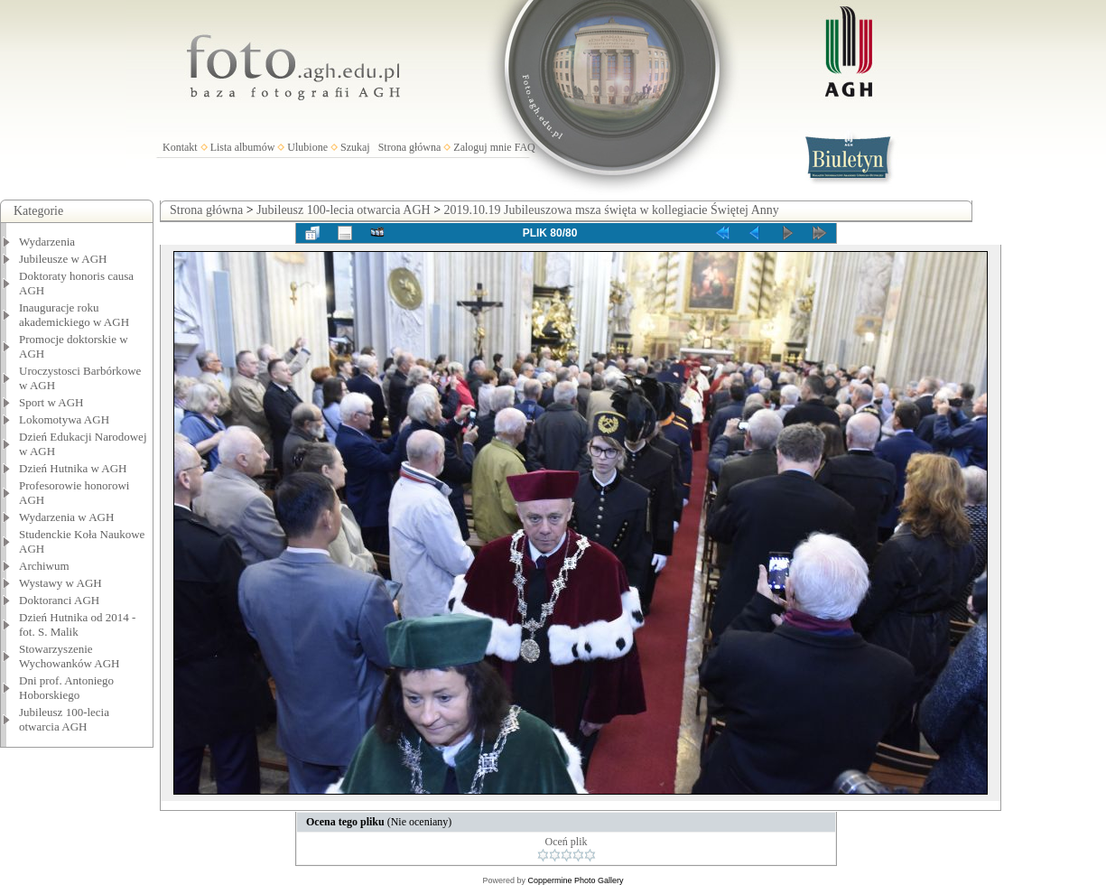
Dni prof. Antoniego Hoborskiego (66, 688)
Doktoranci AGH (59, 600)
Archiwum (44, 566)
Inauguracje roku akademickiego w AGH (74, 315)
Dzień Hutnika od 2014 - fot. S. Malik (77, 624)
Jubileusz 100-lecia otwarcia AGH (64, 719)
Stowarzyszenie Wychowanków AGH (69, 656)
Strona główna (409, 147)
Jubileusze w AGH (63, 258)
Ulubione (307, 147)
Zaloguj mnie (482, 147)
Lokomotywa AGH (64, 419)
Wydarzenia (47, 241)
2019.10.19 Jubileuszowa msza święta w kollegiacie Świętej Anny (611, 210)
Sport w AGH (51, 402)
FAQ (525, 147)
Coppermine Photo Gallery (575, 880)
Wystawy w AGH (60, 583)
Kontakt (180, 147)
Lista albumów (242, 147)
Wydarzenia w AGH (66, 517)
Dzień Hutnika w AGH (73, 468)
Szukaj (355, 147)
